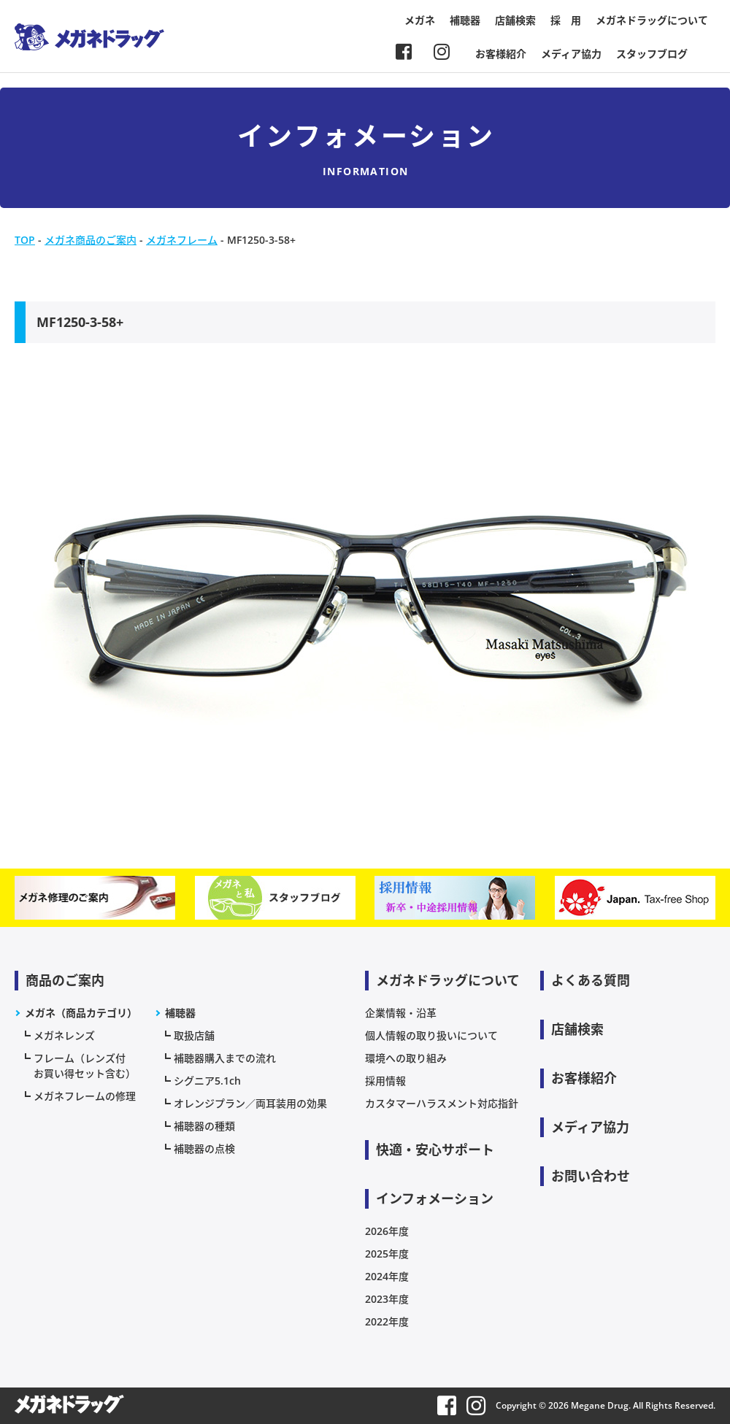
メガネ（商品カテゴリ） (81, 1013)
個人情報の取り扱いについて (431, 1035)
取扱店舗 (194, 1035)
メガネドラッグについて (652, 20)
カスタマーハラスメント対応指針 (441, 1103)
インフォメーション (434, 1198)
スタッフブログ (652, 54)
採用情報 (385, 1081)
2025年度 (387, 1254)
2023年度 (387, 1299)
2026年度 (387, 1231)
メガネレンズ (64, 1035)
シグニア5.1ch (207, 1081)
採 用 (565, 20)
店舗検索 (515, 20)
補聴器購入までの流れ (225, 1058)
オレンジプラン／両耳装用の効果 (250, 1103)
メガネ (419, 20)
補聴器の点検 (204, 1148)
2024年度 (387, 1276)
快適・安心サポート (435, 1149)
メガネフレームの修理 (85, 1096)
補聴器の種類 (204, 1126)
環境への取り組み (406, 1058)
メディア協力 (571, 54)
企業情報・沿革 (401, 1013)
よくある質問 (590, 980)
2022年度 (387, 1321)
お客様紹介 (500, 54)
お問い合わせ (590, 1176)
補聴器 (465, 20)
